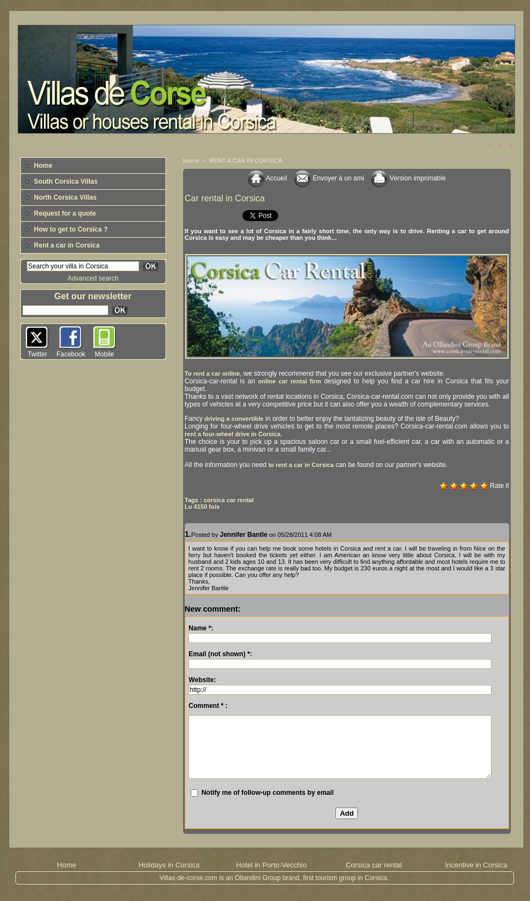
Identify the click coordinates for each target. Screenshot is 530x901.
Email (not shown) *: (220, 654)
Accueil (267, 178)
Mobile (104, 354)
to (301, 465)
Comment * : (208, 706)
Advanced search (93, 278)
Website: (202, 680)
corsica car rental (228, 500)
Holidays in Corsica (169, 865)
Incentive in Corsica (476, 865)
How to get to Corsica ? (66, 229)
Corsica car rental (374, 865)
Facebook (71, 354)
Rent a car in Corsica (62, 245)
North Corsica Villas (61, 197)
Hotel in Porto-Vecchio (271, 865)
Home (39, 165)
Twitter (37, 354)
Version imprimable (408, 178)
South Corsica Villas (61, 181)
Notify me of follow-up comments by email (267, 792)
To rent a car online (212, 373)
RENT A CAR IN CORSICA (245, 160)
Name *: (201, 628)
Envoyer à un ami (329, 178)
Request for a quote (60, 213)
